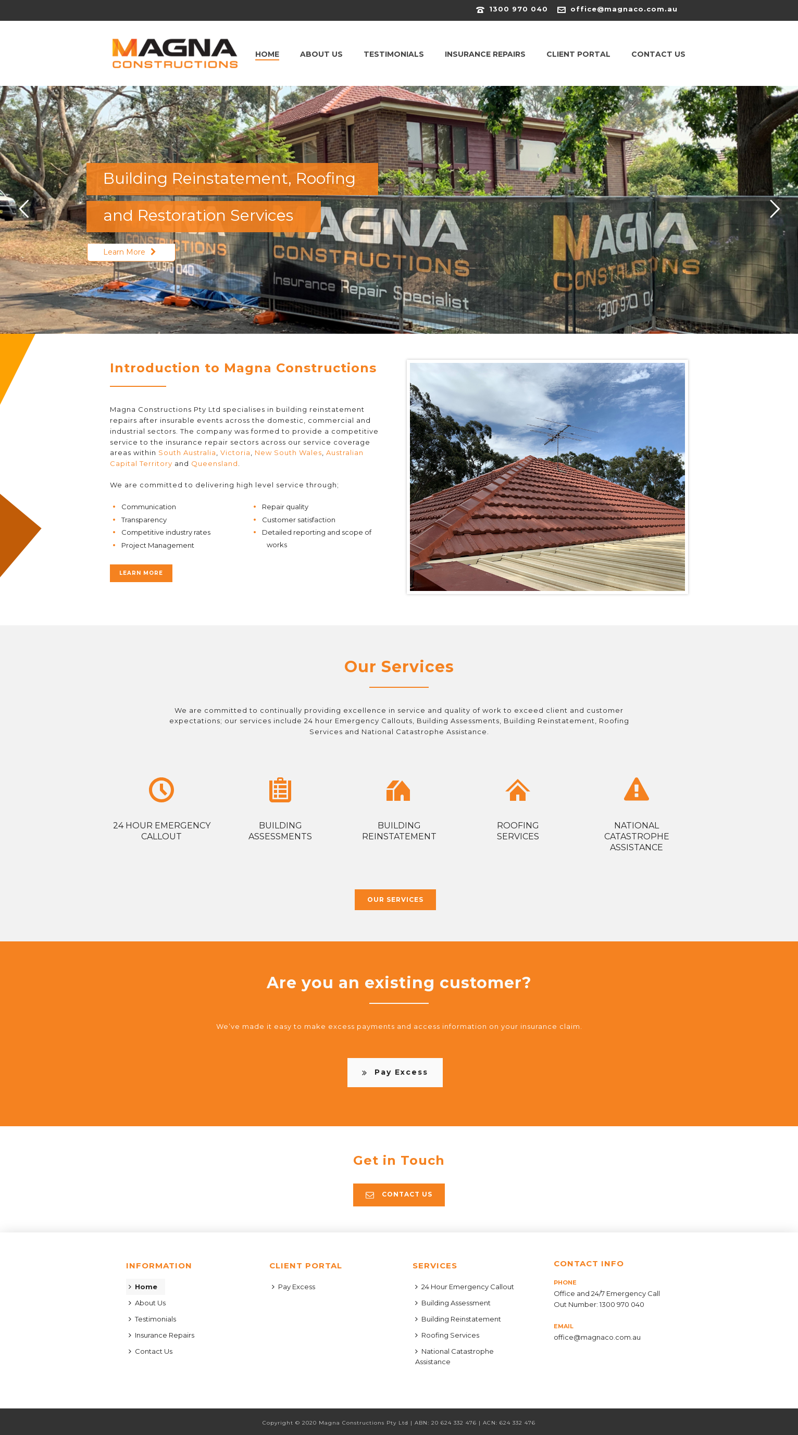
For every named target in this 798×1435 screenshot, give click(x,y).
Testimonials (394, 54)
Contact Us (658, 54)
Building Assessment (453, 1303)
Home (267, 54)
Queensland (214, 463)
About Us (321, 54)
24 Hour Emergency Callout (464, 1286)
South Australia (187, 452)
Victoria (235, 452)
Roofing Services (447, 1335)
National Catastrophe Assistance (454, 1356)
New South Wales (288, 452)
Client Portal (578, 54)
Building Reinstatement (458, 1319)
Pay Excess (293, 1286)
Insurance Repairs (485, 54)
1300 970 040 (518, 9)
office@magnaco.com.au (624, 9)
